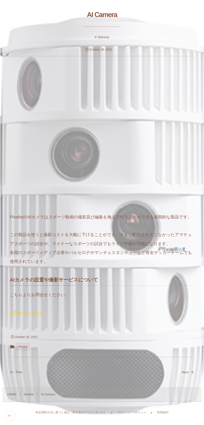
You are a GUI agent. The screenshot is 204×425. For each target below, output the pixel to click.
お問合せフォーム (27, 312)
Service (103, 37)
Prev (16, 372)
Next (188, 372)
